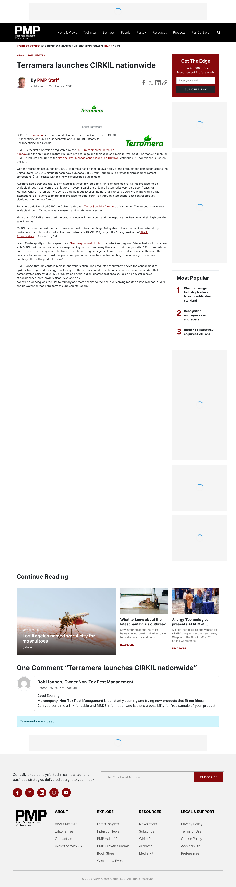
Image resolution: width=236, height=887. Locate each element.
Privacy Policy (191, 824)
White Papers (149, 839)
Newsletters (148, 824)
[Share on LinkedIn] (158, 82)
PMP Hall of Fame (110, 839)
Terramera (36, 135)
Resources (160, 32)
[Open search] (218, 32)
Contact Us (63, 839)
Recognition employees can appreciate (195, 315)
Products (179, 32)
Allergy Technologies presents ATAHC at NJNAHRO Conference (191, 624)
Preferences (190, 853)
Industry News (108, 831)
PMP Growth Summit (113, 846)
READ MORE (127, 644)
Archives (145, 846)
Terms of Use (191, 831)
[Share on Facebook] (144, 82)
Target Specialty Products (100, 206)
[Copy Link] (165, 82)
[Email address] (195, 80)
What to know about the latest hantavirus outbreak (143, 621)
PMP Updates (36, 55)
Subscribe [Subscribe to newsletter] (208, 777)
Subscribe (146, 831)
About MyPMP (66, 824)
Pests (140, 32)
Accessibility (190, 846)
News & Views (67, 32)
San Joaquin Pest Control (86, 243)
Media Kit (146, 853)
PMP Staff (48, 80)
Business (109, 32)
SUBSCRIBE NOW (195, 89)
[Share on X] (151, 82)
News (20, 55)
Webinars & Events (111, 861)
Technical (89, 32)
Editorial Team (66, 831)
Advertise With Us (68, 846)
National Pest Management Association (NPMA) (88, 157)
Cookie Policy (191, 839)
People (125, 32)
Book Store (105, 853)
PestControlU (201, 32)
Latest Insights (108, 824)
